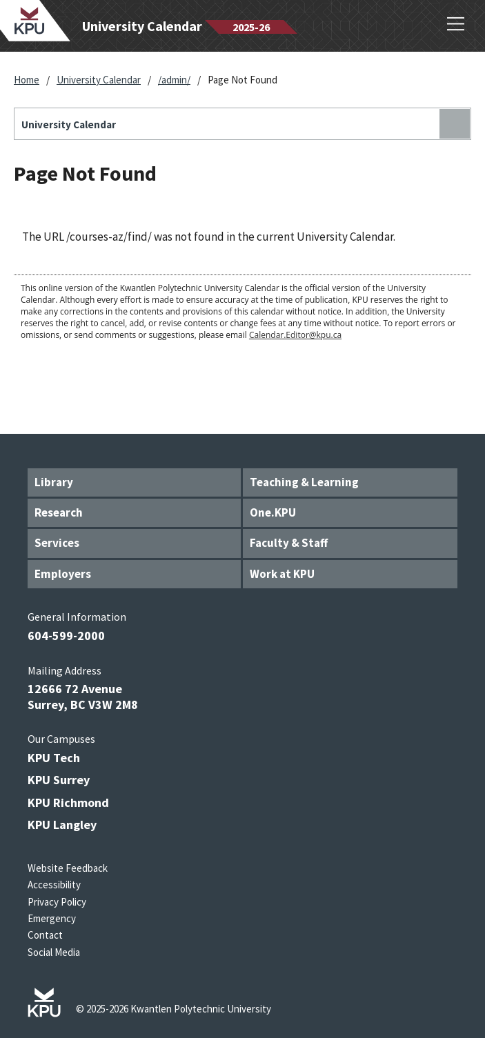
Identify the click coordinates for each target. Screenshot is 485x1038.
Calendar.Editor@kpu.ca (295, 335)
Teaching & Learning (304, 482)
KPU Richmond (68, 802)
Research (58, 512)
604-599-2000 (66, 635)
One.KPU (273, 512)
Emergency (52, 918)
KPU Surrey (59, 780)
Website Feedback (68, 868)
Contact (45, 934)
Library (53, 482)
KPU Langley (62, 824)
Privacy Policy (57, 901)
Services (56, 542)
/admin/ (174, 79)
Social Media (54, 952)
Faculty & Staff (289, 542)
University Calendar (99, 79)
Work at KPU (282, 573)
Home (26, 79)
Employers (62, 573)
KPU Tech (54, 758)
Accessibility (54, 884)
